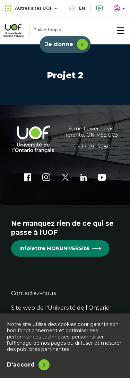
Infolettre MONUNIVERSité (60, 248)
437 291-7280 (94, 147)
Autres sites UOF (31, 8)
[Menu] (120, 30)
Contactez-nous (33, 293)
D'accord (21, 364)
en (77, 8)
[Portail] (119, 8)
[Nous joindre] (99, 8)
